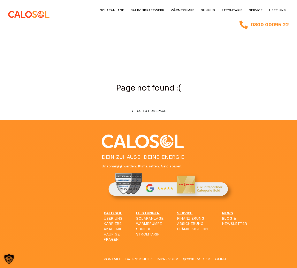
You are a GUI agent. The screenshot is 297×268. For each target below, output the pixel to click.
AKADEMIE (113, 229)
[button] (9, 259)
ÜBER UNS (113, 218)
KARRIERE (113, 223)
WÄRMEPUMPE (149, 223)
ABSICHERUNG (190, 223)
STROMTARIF (147, 234)
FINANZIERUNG (190, 218)
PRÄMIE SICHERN (192, 229)
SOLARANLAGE (149, 218)
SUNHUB (143, 229)
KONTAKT (112, 259)
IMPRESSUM (167, 259)
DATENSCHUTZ (138, 259)
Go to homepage (148, 111)
